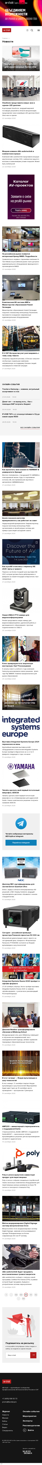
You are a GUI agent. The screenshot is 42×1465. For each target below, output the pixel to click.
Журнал (6, 1411)
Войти (31, 1430)
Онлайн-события (31, 1411)
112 (36, 1295)
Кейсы (4, 1421)
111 (31, 1295)
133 (23, 1299)
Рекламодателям (31, 1425)
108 (16, 1295)
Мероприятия (29, 1416)
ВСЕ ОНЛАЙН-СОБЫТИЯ (30, 427)
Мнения (5, 1418)
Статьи (5, 1424)
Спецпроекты (7, 1431)
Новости (5, 1415)
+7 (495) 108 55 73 (9, 1399)
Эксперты (27, 1421)
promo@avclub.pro (9, 1402)
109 (21, 1295)
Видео (4, 1427)
